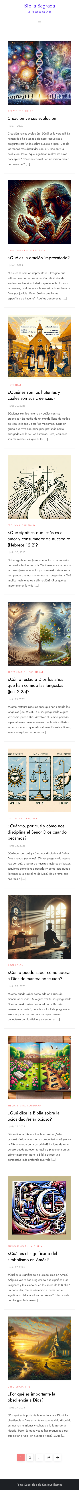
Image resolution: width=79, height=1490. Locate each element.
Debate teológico (21, 111)
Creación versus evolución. (33, 118)
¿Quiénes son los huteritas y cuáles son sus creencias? (34, 395)
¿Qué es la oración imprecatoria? (39, 257)
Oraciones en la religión (27, 250)
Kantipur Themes (52, 1485)
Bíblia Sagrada (39, 5)
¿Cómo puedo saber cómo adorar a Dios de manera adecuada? (39, 975)
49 (49, 1457)
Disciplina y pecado (22, 818)
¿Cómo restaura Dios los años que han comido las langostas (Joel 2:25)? (35, 685)
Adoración (15, 965)
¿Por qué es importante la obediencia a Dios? (31, 1397)
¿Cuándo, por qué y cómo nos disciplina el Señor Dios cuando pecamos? (37, 832)
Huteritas (15, 385)
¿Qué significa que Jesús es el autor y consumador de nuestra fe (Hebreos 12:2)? (39, 538)
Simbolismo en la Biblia (25, 1246)
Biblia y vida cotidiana (25, 1105)
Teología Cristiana (22, 525)
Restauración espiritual (26, 672)
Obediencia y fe (19, 1387)
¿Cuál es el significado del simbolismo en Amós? (32, 1256)
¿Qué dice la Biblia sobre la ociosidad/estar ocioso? (34, 1116)
